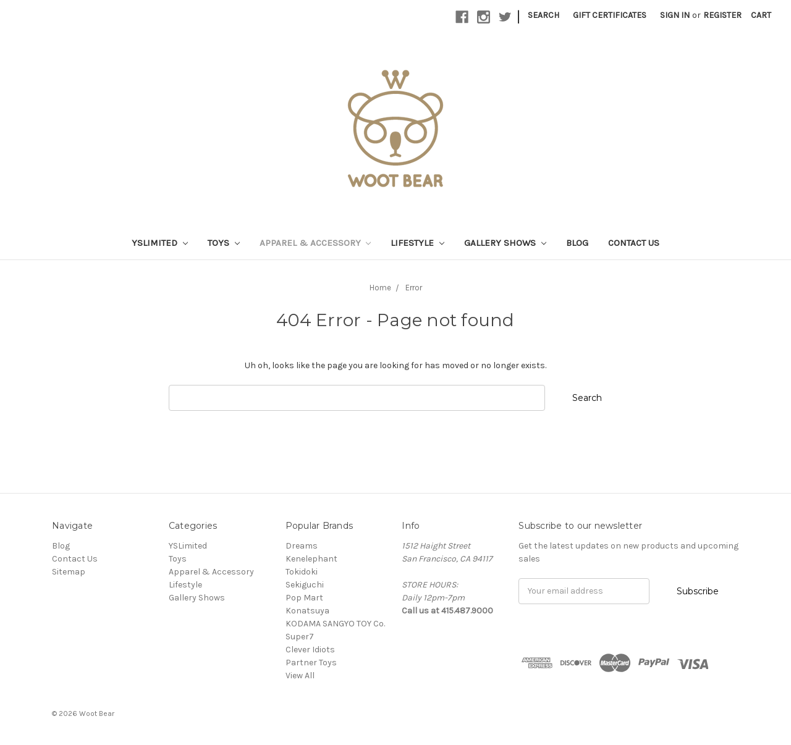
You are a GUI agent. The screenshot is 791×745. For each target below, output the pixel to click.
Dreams (302, 546)
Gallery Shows (505, 242)
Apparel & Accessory (315, 242)
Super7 (300, 636)
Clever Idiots (310, 649)
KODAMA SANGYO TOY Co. (335, 623)
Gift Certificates (609, 15)
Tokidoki (302, 571)
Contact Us (633, 242)
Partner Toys (311, 662)
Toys (224, 242)
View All (300, 675)
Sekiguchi (305, 584)
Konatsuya (307, 610)
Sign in (675, 15)
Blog (577, 242)
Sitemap (68, 571)
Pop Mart (304, 597)
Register (722, 15)
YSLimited (160, 242)
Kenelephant (311, 558)
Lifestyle (417, 242)
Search (543, 15)
